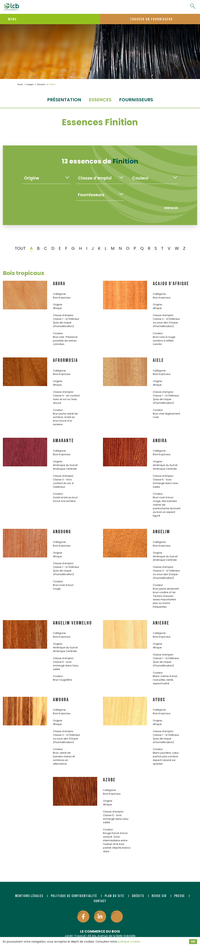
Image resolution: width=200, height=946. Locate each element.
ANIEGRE (161, 623)
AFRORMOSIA (65, 360)
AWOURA (61, 700)
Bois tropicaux (23, 273)
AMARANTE (63, 441)
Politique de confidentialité (74, 896)
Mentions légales (29, 896)
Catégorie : (60, 294)
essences (100, 99)
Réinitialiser (171, 208)
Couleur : (58, 333)
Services (41, 84)
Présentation (64, 99)
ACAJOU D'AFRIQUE (171, 284)
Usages (30, 84)
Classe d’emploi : (63, 315)
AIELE (158, 360)
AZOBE (109, 780)
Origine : (58, 304)
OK (193, 942)
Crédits (138, 896)
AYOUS (159, 700)
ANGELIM (161, 532)
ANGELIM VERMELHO (72, 623)
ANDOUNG (62, 532)
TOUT (20, 248)
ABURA (59, 284)
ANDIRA (160, 441)
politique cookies (129, 942)
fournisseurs (136, 99)
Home (20, 84)
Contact (100, 901)
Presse (179, 896)
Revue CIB (159, 896)
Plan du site (114, 896)
